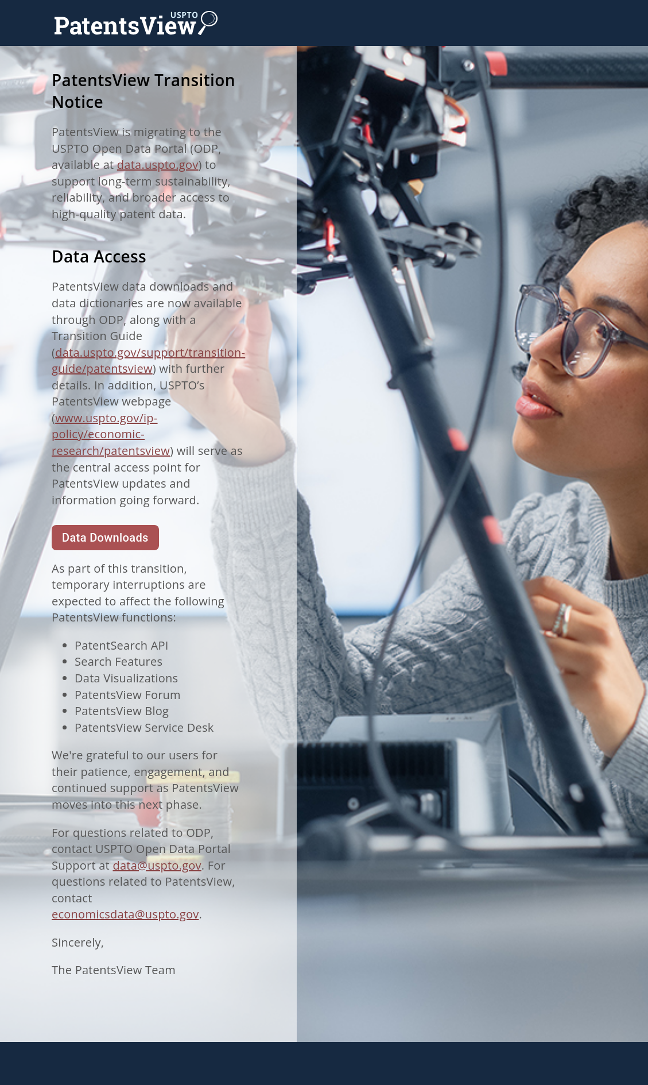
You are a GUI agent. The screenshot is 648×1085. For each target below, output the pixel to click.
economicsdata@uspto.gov (125, 914)
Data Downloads (105, 538)
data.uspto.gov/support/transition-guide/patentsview (148, 361)
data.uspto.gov (158, 164)
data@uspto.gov (156, 865)
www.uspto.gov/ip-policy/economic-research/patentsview (111, 434)
